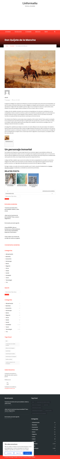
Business (8, 256)
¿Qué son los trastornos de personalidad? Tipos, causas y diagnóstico (12, 217)
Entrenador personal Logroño (12, 223)
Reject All (18, 453)
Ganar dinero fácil (9, 193)
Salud (7, 270)
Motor (7, 263)
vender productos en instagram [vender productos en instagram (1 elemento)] (10, 363)
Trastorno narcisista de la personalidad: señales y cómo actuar (12, 209)
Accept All (27, 453)
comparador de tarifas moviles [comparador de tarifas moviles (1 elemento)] (10, 344)
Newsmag (11, 457)
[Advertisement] (30, 19)
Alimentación (9, 254)
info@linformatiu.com (10, 388)
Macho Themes (31, 457)
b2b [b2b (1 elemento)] (6, 341)
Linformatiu (30, 3)
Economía (28, 32)
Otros (7, 268)
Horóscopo (9, 261)
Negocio (37, 32)
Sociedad (8, 32)
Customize (9, 453)
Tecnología (18, 32)
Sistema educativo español (49, 191)
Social (7, 273)
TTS (7, 282)
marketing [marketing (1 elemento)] (8, 350)
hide (11, 141)
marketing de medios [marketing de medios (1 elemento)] (10, 353)
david (6, 97)
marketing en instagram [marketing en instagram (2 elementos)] (11, 356)
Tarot (46, 32)
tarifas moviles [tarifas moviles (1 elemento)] (9, 359)
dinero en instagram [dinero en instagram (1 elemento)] (10, 348)
